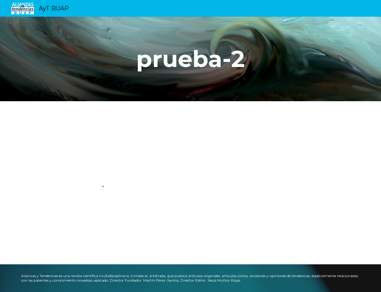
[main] (190, 58)
